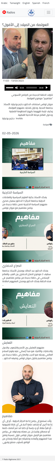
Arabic (4, 3)
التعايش (7, 342)
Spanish (36, 3)
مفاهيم (7, 416)
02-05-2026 (10, 133)
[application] (27, 88)
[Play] (46, 87)
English (26, 3)
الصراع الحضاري (12, 266)
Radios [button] (8, 12)
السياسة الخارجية (12, 192)
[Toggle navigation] (48, 12)
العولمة (46, 124)
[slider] (31, 87)
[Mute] (16, 87)
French (46, 3)
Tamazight (15, 3)
